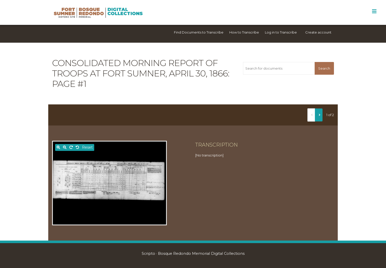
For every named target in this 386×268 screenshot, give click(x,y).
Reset (87, 147)
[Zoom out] (64, 147)
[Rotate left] (77, 147)
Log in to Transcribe (281, 32)
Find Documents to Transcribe (198, 32)
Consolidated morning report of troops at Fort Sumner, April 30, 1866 (140, 68)
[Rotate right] (71, 147)
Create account (318, 32)
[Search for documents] (278, 68)
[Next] (319, 114)
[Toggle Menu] (374, 11)
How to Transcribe (244, 32)
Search (324, 68)
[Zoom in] (58, 147)
